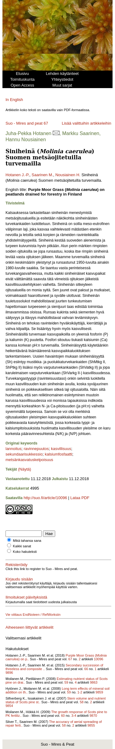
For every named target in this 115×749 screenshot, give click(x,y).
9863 (93, 682)
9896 (9, 672)
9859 (99, 692)
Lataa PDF (79, 497)
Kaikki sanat (22, 546)
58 (81, 702)
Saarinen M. (42, 175)
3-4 (73, 715)
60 (63, 715)
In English (14, 99)
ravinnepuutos (36, 448)
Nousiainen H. (67, 175)
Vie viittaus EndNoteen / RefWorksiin (33, 614)
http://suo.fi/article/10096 (45, 497)
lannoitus (13, 448)
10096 (98, 659)
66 (86, 669)
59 (66, 682)
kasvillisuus (61, 448)
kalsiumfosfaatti (58, 454)
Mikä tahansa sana (27, 540)
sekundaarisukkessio (24, 454)
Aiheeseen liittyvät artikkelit (29, 627)
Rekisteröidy (17, 564)
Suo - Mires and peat (24, 123)
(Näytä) (24, 469)
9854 (9, 706)
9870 (93, 715)
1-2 (79, 692)
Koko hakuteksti (25, 551)
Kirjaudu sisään (19, 579)
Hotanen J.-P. (17, 175)
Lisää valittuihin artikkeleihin (86, 123)
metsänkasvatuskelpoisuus (29, 459)
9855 (91, 725)
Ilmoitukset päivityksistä (26, 597)
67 (46, 123)
